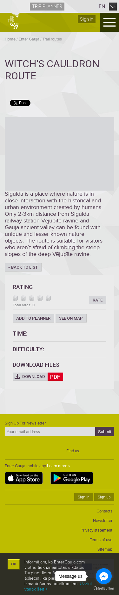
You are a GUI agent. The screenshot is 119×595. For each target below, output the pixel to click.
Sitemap (104, 549)
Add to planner (33, 318)
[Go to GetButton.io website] (104, 588)
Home (10, 39)
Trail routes (52, 39)
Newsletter (102, 520)
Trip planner (47, 6)
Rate (97, 300)
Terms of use (101, 539)
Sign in (86, 19)
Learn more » (58, 465)
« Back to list (23, 267)
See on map (71, 318)
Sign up (104, 497)
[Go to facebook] (104, 576)
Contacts (104, 511)
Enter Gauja (29, 39)
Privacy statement (96, 530)
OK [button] (13, 564)
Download (42, 377)
